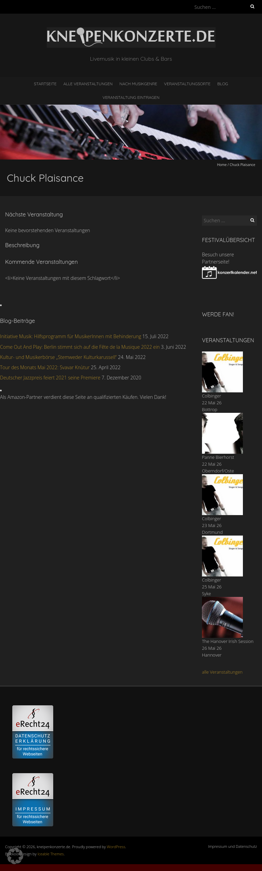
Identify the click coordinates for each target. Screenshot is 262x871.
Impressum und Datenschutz (232, 846)
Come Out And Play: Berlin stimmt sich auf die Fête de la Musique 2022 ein (80, 347)
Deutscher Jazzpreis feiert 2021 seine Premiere (50, 377)
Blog (222, 83)
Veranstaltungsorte (187, 83)
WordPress (116, 846)
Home (222, 164)
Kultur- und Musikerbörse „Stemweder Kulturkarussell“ (58, 357)
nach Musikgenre (138, 83)
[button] (15, 856)
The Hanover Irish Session (227, 641)
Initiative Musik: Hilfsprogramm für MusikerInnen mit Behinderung (70, 336)
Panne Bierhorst (218, 457)
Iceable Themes (51, 853)
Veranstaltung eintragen (131, 97)
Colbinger (211, 396)
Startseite (45, 83)
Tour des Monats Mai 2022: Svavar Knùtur (45, 367)
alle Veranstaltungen (222, 672)
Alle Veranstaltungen (88, 83)
